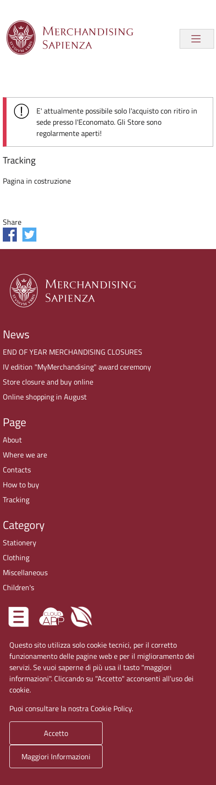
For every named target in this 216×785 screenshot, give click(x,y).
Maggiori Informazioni (56, 756)
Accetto (56, 733)
